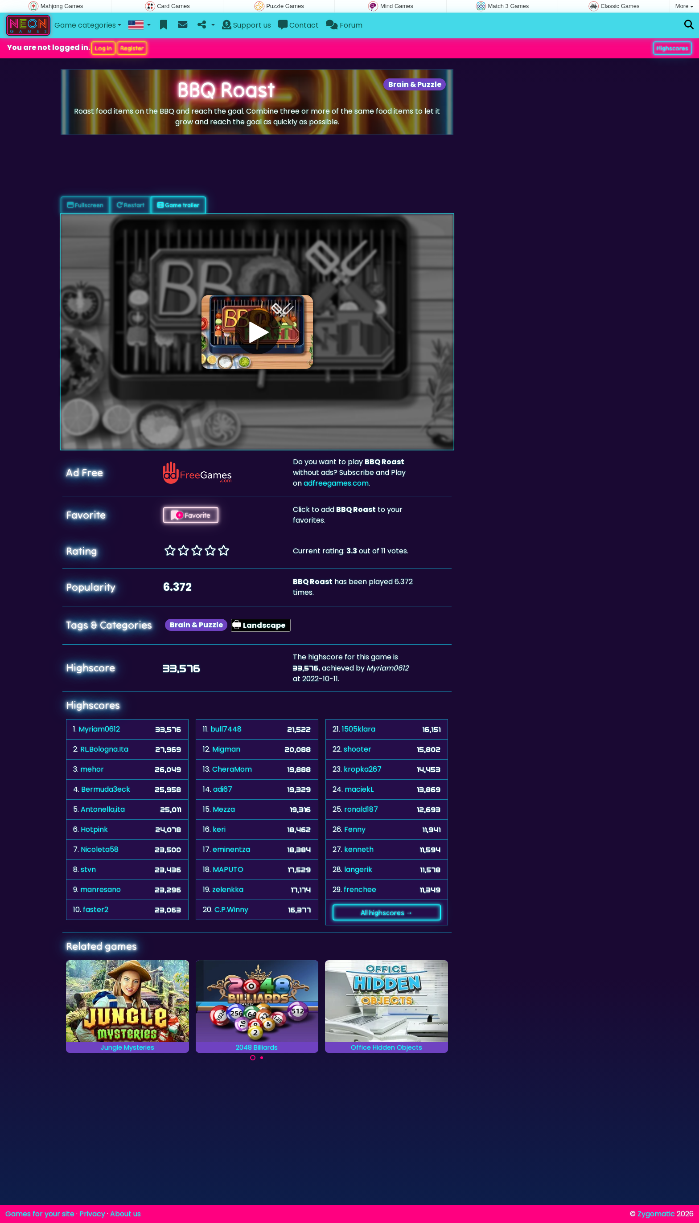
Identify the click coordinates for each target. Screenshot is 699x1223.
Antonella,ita (103, 809)
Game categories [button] (85, 25)
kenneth (359, 849)
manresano (100, 889)
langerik (358, 869)
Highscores (672, 48)
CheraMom (232, 769)
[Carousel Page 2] (261, 1057)
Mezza (224, 809)
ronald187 (361, 809)
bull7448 (226, 729)
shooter (357, 749)
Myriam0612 (99, 729)
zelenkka (227, 889)
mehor (92, 769)
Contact (298, 25)
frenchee (360, 889)
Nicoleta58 (100, 849)
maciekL (359, 789)
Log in (103, 48)
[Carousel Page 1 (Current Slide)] (252, 1057)
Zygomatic (656, 1214)
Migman (226, 749)
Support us (246, 25)
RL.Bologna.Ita (104, 749)
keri (219, 829)
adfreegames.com (336, 483)
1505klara (358, 729)
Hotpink (94, 829)
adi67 (222, 789)
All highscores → (387, 912)
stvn (88, 869)
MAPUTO (228, 869)
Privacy (92, 1214)
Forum (344, 25)
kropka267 (363, 769)
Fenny (355, 829)
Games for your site (39, 1214)
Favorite (190, 515)
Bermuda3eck (105, 789)
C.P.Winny (231, 909)
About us (125, 1214)
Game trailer (178, 205)
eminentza (231, 849)
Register (132, 48)
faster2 (95, 909)
